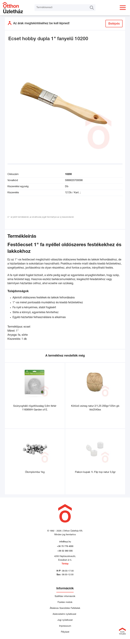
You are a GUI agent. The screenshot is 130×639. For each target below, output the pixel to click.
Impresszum (65, 626)
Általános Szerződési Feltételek (65, 608)
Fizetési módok (65, 602)
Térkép (65, 564)
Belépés (114, 23)
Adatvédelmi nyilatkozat (65, 614)
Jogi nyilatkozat (65, 620)
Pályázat (65, 632)
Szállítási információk (65, 596)
